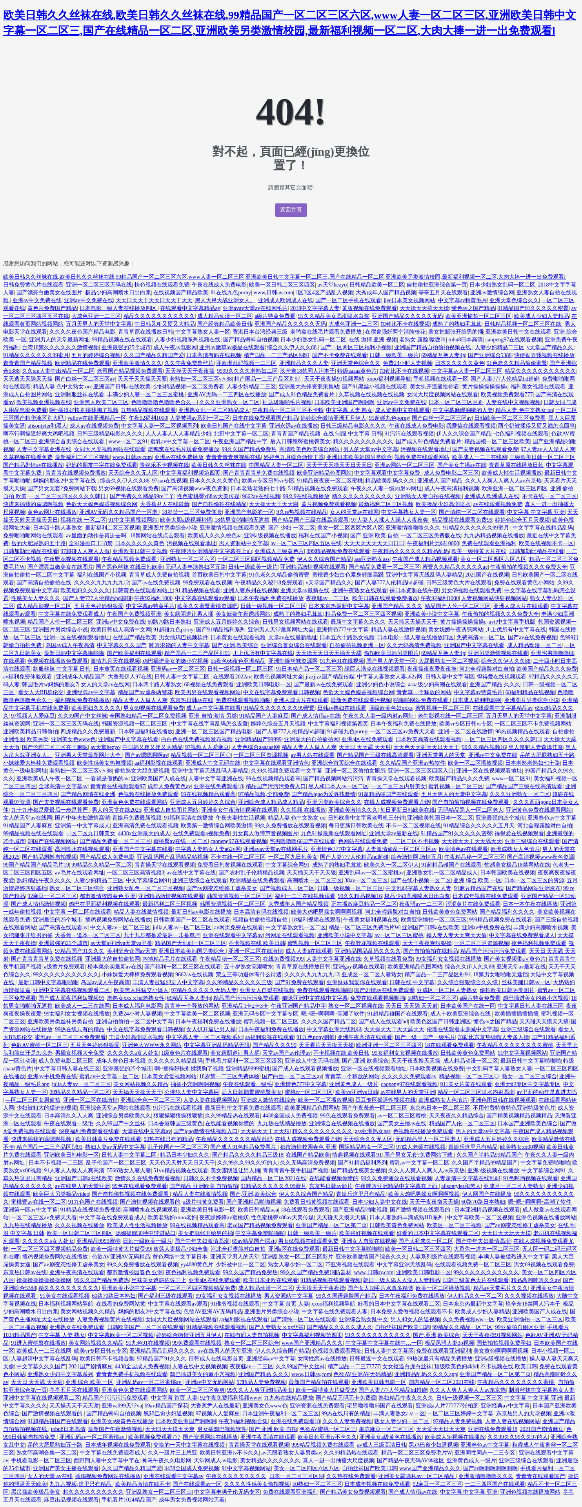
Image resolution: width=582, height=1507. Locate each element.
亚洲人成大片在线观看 (520, 606)
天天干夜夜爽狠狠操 (427, 943)
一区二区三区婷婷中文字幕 (460, 1413)
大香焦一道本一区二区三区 (88, 935)
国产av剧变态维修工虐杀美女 (221, 888)
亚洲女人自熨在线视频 (267, 990)
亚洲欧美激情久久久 (137, 363)
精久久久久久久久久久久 (363, 441)
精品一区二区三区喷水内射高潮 (476, 1092)
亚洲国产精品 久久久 (396, 606)
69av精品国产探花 (254, 1241)
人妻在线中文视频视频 (513, 402)
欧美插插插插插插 (516, 1014)
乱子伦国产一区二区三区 (177, 1147)
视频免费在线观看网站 (422, 457)
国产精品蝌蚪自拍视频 (250, 340)
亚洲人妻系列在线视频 (250, 590)
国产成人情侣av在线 (315, 716)
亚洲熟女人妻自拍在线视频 (428, 496)
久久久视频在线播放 (79, 1225)
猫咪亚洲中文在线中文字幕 (315, 998)
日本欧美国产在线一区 (467, 1006)
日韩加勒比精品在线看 (30, 551)
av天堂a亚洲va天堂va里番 (122, 943)
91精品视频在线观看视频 (330, 1280)
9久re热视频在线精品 (301, 512)
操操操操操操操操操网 (43, 1280)
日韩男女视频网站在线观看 (295, 622)
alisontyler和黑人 (47, 426)
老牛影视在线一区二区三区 (451, 716)
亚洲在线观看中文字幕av (233, 935)
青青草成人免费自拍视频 (159, 575)
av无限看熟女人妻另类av (291, 1453)
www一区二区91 (127, 441)
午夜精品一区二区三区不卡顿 (288, 410)
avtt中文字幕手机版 (512, 622)
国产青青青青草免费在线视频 (259, 473)
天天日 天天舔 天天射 (365, 747)
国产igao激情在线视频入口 (205, 1131)
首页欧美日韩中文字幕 (219, 575)
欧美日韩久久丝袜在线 (218, 465)
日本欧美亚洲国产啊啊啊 (344, 402)
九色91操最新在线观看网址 (334, 833)
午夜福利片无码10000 (433, 543)
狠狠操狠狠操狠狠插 (178, 1116)
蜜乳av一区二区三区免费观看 (70, 1037)
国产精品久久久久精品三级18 (248, 1155)
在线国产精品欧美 (134, 637)
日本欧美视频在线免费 (436, 1069)
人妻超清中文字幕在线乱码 (467, 1178)
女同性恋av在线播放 (322, 1359)
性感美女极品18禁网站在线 (517, 865)
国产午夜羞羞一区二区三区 (374, 1108)
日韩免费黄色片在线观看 (33, 285)
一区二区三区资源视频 (260, 755)
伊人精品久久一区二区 (474, 1296)
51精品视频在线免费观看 (318, 488)
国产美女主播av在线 (461, 465)
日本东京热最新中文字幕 (339, 606)
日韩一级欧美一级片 (394, 355)
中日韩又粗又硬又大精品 (165, 324)
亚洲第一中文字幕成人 (82, 826)
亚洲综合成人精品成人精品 (271, 802)
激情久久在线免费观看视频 (148, 1178)
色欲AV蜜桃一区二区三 (39, 1045)
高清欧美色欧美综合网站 (310, 449)
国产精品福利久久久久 (507, 912)
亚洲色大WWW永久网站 (152, 1045)
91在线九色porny (231, 293)
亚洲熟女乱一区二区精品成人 (214, 410)
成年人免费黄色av (169, 786)
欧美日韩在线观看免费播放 (385, 598)
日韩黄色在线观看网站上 (143, 590)
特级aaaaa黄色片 (357, 371)
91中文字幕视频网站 (133, 520)
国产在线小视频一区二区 (421, 880)
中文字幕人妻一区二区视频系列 (159, 426)
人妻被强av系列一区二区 (200, 418)
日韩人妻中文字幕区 (450, 677)
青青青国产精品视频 (28, 363)
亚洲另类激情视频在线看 (498, 653)
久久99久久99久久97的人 (247, 1163)
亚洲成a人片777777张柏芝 (447, 1406)
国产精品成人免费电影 (107, 857)
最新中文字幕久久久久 (358, 622)
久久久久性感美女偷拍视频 (257, 1484)
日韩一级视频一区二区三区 (273, 606)
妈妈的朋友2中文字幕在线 (65, 481)
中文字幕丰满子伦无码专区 (227, 1492)
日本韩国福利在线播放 (145, 731)
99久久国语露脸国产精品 (346, 1296)
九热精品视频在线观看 (148, 410)
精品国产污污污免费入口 (276, 786)
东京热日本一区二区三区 (440, 1108)
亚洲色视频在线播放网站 (546, 1217)
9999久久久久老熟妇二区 (247, 371)
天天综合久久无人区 (133, 473)
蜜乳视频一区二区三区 (442, 708)
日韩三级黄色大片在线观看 (459, 583)
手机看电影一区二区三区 (41, 1460)
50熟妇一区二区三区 (432, 998)
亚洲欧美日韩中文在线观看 (518, 332)
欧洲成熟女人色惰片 (515, 849)
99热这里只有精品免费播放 (440, 1359)
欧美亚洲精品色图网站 (324, 473)
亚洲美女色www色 (73, 739)
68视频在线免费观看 (209, 684)
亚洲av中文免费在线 (37, 300)
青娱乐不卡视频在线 (164, 465)
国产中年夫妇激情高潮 (82, 818)
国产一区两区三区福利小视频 (356, 347)
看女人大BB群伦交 (41, 692)
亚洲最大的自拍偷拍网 (311, 739)
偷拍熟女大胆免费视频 (142, 771)
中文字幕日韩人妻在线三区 (531, 1006)
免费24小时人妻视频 (407, 363)
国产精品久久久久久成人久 (340, 1327)
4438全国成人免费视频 (290, 1116)
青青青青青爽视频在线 (233, 457)
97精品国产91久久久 (79, 951)
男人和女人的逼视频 (415, 1319)
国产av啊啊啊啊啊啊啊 (490, 1468)
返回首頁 (291, 210)
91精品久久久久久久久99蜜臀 (279, 708)
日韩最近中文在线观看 (376, 1359)
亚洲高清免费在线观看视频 (145, 826)
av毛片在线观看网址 (79, 873)
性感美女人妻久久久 (35, 598)
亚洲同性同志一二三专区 (486, 1453)
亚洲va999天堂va (122, 1406)
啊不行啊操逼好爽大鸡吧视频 (39, 434)
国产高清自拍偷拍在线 (43, 583)
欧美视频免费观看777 (507, 394)
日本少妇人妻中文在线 (379, 1202)
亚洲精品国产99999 (258, 739)
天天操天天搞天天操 (424, 308)
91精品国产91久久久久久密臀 (533, 308)
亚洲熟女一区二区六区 (187, 559)
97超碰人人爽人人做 (85, 551)
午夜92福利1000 (148, 418)
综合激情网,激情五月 (416, 857)
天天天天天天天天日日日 (374, 543)
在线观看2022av (232, 677)
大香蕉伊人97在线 (130, 677)
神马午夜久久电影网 (166, 1460)
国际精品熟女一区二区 (366, 1147)
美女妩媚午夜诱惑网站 (243, 614)
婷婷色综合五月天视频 (522, 520)
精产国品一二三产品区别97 (268, 379)
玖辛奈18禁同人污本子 (307, 371)
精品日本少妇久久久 (184, 1155)
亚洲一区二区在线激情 (465, 731)
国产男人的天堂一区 (391, 661)
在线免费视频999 (283, 959)
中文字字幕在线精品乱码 (543, 528)
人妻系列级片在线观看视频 (443, 1257)
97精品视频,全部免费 (263, 794)
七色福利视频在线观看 (521, 434)
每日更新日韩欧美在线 (407, 810)
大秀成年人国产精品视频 (386, 293)
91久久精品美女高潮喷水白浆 (333, 316)
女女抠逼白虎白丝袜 (407, 1366)
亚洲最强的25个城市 (126, 347)
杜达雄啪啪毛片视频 (287, 402)
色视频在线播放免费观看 (57, 661)
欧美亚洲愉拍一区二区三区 (478, 316)
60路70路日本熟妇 (169, 622)
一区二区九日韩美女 (90, 833)
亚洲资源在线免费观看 (317, 1406)
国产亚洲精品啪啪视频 (253, 1202)
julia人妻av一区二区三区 (182, 927)
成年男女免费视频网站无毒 (192, 1500)
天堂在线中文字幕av (146, 1131)
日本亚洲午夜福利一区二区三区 (280, 1413)
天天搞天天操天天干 (412, 622)
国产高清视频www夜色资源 (194, 488)
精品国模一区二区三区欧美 (497, 441)
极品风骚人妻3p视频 (449, 1343)
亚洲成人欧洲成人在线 (285, 300)
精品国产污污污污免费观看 (493, 951)
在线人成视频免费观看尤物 (397, 802)
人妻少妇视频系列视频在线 (187, 340)
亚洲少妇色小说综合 (381, 684)
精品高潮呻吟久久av (535, 1280)
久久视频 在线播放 (303, 810)
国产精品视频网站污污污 (333, 779)
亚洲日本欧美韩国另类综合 (359, 457)
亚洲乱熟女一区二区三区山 (159, 1492)
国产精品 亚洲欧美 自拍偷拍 (203, 1186)
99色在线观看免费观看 (347, 1116)
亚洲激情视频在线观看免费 (233, 528)
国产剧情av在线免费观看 (384, 990)
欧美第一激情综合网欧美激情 (216, 826)
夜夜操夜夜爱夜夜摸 (432, 669)
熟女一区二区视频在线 (355, 1006)
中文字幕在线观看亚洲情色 (276, 763)
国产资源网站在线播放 (210, 1437)
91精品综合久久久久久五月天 (479, 826)
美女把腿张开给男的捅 (455, 332)
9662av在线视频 (261, 496)
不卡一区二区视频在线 (413, 826)
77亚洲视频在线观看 (350, 1265)
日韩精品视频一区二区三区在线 (523, 324)
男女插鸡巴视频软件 (183, 637)
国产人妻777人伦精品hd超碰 (505, 379)
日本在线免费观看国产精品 (265, 418)
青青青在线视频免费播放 (75, 473)
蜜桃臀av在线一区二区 (180, 841)
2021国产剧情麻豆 (91, 1366)
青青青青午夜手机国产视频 (296, 1170)
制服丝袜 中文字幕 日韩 (62, 669)
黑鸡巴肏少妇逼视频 (168, 1413)
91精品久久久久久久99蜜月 (36, 355)
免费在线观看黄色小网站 (524, 583)
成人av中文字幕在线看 (213, 708)
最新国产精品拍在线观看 (319, 1382)
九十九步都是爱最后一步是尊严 (50, 810)
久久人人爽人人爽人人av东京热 (503, 481)
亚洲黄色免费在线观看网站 (134, 802)
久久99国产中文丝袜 (82, 716)
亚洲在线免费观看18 (218, 786)
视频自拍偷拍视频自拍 (261, 920)
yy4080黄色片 (196, 1265)
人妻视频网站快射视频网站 (494, 598)
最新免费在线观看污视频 (361, 700)
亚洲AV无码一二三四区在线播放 (226, 394)
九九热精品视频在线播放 (494, 536)
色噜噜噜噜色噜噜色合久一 (164, 402)
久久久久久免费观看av (409, 1076)
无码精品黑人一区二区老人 (471, 810)
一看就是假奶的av (107, 779)
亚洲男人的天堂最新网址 (59, 340)
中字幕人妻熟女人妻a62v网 (389, 677)
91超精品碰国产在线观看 (388, 794)
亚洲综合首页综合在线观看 (72, 441)
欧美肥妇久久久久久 (85, 590)
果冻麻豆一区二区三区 (386, 1429)
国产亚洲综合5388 (490, 355)
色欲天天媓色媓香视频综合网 (101, 504)
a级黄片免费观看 (64, 967)
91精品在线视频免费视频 (90, 1210)
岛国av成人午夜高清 (70, 645)
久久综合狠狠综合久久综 (468, 982)
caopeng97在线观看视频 (514, 340)
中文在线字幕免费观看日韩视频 (281, 692)
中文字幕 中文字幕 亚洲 (536, 512)
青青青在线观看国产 (540, 1476)
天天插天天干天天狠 (311, 873)
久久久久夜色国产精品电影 (82, 332)
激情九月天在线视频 (115, 661)
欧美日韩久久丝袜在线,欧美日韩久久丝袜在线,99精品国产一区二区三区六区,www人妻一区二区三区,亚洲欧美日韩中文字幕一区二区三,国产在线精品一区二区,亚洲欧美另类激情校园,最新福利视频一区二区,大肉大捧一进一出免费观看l (284, 277)
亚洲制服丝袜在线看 (79, 394)
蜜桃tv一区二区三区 (309, 1092)
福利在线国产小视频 (323, 536)
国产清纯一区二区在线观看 (472, 512)
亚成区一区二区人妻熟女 (372, 974)
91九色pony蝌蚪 (315, 1037)
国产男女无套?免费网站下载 (61, 488)
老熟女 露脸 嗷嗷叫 (422, 340)
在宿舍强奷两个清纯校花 (395, 332)
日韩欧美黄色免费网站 (449, 912)
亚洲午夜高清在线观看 (364, 1037)
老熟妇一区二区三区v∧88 (200, 379)
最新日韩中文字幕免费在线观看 (243, 1108)
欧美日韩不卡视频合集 (107, 1359)
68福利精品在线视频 (530, 692)
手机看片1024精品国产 (129, 1500)
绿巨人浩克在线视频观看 (374, 669)
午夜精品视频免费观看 (130, 559)
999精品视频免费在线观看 (338, 551)
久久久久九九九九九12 (101, 583)
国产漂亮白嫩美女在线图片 (49, 293)
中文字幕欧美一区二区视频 (197, 1014)
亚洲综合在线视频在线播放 (342, 1123)
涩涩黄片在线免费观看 (473, 904)
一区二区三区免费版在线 (431, 536)
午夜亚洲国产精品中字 (240, 441)
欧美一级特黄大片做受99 (121, 1249)
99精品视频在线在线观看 (122, 340)
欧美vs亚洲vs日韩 (356, 1092)
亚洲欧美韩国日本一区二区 (440, 818)
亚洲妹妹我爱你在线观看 (357, 982)
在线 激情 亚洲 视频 (373, 340)
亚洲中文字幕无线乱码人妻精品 (424, 575)
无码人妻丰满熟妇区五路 (196, 567)
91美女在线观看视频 (64, 1296)
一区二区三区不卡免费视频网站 (533, 724)
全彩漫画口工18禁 (91, 543)
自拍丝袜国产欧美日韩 (402, 1327)
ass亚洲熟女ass (371, 559)
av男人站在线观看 (313, 755)
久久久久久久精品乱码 (175, 1061)
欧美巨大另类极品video (61, 1194)
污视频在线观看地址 (425, 449)
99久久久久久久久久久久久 (66, 974)
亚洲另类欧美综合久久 (334, 802)
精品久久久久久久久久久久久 (159, 316)
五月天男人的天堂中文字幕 (99, 324)
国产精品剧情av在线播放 (33, 465)
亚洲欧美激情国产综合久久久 (371, 1257)
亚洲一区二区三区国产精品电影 (214, 731)
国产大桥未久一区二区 (425, 1241)
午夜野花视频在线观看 (71, 559)
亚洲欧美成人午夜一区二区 (49, 779)
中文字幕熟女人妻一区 (202, 332)
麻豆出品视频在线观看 (71, 1500)
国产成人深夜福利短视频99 (71, 998)
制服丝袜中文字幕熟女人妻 (542, 1390)
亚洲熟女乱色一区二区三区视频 (145, 888)
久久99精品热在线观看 (232, 1116)
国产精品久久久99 (274, 1045)
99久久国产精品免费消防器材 (315, 1272)
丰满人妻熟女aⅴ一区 (399, 1413)
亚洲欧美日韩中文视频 (140, 551)
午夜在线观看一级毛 (247, 1084)
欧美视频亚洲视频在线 (43, 402)
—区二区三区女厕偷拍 (32, 1100)
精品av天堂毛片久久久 (500, 1288)
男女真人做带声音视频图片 (265, 833)
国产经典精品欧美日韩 (224, 324)
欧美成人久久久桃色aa (214, 536)
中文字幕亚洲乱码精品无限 (217, 1045)
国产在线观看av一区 (197, 1484)
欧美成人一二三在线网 (479, 457)
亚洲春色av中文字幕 (552, 818)
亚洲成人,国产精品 (440, 481)
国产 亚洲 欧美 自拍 (374, 536)
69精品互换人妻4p (443, 355)
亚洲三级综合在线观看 (532, 841)
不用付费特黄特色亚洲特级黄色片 (514, 1108)
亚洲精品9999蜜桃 (248, 1069)
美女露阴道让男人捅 (188, 614)
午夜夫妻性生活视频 (240, 818)
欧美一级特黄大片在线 (478, 551)
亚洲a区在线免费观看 (367, 739)
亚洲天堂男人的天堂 (441, 755)
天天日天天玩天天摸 (506, 1233)
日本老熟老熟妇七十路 (258, 488)
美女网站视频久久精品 (140, 1084)
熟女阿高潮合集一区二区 (46, 1453)
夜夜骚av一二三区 (327, 598)
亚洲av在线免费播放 (179, 457)
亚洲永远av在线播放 (293, 426)
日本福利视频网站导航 (65, 1304)
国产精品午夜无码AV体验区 (410, 1460)
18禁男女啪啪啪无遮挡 (242, 520)
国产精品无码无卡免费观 (346, 1398)
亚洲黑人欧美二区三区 (101, 402)
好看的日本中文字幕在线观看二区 (437, 1233)
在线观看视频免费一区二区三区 (473, 1265)
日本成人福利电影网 (477, 700)
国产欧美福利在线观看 (134, 653)
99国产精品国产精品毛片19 (36, 865)
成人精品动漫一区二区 (224, 316)
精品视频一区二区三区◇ (201, 755)
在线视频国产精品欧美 (180, 293)
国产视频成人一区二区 (287, 888)
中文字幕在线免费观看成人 (71, 614)
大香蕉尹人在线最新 (164, 504)
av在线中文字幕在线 (191, 873)
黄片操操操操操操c (485, 387)
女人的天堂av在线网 (354, 512)
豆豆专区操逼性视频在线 (385, 1100)
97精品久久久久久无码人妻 (204, 990)
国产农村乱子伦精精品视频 (251, 873)
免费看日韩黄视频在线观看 (230, 865)
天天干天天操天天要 (142, 379)
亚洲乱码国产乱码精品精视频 (172, 857)
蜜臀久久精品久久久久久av (455, 567)
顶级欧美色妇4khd (456, 1366)
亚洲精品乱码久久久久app (425, 1374)
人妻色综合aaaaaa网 (255, 747)
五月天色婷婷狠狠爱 (99, 606)
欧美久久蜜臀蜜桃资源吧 (207, 606)
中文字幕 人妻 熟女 (349, 410)
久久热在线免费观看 (351, 1476)
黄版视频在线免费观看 (369, 308)
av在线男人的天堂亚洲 (407, 1092)
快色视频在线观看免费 (162, 285)
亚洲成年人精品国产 (80, 677)
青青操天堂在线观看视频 (396, 779)
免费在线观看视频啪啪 (243, 700)
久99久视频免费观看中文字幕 (286, 771)
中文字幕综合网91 (287, 865)
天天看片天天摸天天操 (326, 1045)
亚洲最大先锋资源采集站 (309, 387)
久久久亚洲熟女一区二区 (229, 402)
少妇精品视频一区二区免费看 (188, 387)
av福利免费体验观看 (28, 677)
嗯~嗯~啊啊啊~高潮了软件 (333, 1014)
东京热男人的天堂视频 (523, 1413)
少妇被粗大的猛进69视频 (46, 1108)
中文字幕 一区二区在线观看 (77, 912)
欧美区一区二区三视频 (454, 1225)
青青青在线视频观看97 (117, 786)
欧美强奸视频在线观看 (366, 1233)
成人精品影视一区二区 (43, 606)
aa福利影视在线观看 (159, 763)
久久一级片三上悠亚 (172, 1453)
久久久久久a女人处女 (133, 1053)
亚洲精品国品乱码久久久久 (368, 951)
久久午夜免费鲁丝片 (189, 363)
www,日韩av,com (273, 293)
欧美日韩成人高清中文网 (121, 630)
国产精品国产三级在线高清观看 (310, 520)
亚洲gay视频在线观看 (359, 967)
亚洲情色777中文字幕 (342, 630)
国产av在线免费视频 (155, 583)
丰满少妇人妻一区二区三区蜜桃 (146, 394)
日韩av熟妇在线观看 (341, 708)
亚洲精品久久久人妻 (304, 363)
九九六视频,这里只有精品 (81, 1484)
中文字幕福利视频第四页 (190, 473)
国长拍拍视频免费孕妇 (504, 1343)
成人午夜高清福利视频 (451, 488)
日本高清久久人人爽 (68, 1116)
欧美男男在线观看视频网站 (208, 692)
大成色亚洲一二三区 (96, 316)
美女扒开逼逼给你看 (434, 387)
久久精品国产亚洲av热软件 (412, 763)
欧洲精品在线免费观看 (82, 363)
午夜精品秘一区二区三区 (474, 857)
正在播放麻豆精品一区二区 (364, 904)
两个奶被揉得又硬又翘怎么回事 (536, 426)
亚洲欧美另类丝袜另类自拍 (60, 1022)
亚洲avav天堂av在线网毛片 (255, 308)
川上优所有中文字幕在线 (516, 630)
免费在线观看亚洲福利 (489, 543)
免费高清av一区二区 (481, 637)
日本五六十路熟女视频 (347, 637)
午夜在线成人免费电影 (219, 285)
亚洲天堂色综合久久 (514, 300)
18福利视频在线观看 (316, 920)
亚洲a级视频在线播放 (270, 536)
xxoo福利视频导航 (389, 379)
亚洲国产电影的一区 (249, 512)
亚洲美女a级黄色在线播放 (122, 1421)
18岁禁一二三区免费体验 (192, 512)
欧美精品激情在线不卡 (142, 1484)
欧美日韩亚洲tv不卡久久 (327, 1437)
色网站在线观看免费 (362, 841)
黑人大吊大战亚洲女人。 (225, 300)
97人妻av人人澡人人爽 (548, 449)
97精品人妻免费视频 (261, 1382)
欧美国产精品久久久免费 (547, 669)
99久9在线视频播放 (306, 496)
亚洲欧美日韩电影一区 (263, 684)
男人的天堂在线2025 (116, 810)
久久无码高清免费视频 (414, 645)
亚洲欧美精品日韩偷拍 (30, 731)
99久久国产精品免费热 (249, 449)
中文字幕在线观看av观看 (205, 598)
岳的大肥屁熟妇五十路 (38, 543)
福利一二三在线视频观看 (305, 896)
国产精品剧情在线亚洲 (87, 794)
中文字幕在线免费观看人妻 (334, 1312)
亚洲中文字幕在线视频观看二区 (72, 990)
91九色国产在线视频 (93, 1202)
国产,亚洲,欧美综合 (235, 645)
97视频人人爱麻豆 (33, 716)
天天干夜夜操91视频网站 (334, 379)
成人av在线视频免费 (94, 426)
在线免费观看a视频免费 (201, 833)
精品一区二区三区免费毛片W (364, 927)
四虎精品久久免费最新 (87, 731)
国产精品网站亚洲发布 (533, 888)
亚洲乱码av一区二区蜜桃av (371, 873)
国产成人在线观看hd (383, 1022)
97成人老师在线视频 (421, 1147)
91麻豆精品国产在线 (478, 888)
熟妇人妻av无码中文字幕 (115, 1147)
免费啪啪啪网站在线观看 (33, 536)
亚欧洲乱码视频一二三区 (246, 363)
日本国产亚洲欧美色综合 (527, 1123)
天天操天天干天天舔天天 (472, 841)
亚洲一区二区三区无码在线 (99, 285)
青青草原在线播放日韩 (145, 332)
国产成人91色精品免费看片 (302, 394)
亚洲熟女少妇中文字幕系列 (60, 1374)
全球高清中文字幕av (62, 786)
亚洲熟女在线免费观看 (76, 1327)
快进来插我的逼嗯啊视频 (33, 504)
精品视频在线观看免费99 (462, 520)
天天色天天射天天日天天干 (426, 747)
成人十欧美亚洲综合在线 (461, 1014)
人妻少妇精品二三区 (499, 347)
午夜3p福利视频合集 (243, 1421)
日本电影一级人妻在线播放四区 (119, 308)
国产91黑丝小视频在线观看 (374, 387)
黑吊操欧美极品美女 (35, 1492)
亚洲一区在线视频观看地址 (77, 637)
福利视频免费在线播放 (82, 700)
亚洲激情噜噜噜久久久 (413, 528)
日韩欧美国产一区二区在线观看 (191, 920)
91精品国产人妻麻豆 (264, 716)
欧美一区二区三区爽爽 (197, 1390)
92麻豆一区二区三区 (52, 896)
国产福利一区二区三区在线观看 (182, 967)
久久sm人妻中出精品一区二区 (58, 371)
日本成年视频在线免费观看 (485, 896)
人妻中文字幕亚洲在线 (43, 449)
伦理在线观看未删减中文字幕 (462, 1029)
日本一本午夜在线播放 (530, 904)
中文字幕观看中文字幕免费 (388, 473)
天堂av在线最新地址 (292, 637)
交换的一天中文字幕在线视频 (189, 1445)
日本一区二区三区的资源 (534, 880)
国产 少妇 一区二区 (291, 528)
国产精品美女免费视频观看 (353, 1492)
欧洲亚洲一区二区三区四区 (514, 488)
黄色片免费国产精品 (52, 308)
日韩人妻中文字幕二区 (183, 677)
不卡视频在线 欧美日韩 (257, 943)
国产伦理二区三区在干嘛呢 (55, 747)
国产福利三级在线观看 (165, 1296)
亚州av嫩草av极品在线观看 (231, 347)
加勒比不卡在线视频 (405, 324)
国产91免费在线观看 (299, 982)
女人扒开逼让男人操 (211, 1029)
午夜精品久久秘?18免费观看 (269, 583)
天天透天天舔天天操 (28, 379)
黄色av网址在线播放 (51, 512)
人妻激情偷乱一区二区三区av (401, 849)
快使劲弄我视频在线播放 (544, 355)
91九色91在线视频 (342, 661)
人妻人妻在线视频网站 (210, 1100)
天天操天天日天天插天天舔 (329, 653)
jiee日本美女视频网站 (409, 300)
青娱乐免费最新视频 (137, 818)
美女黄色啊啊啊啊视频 (500, 1351)
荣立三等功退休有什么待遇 (249, 974)
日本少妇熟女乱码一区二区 (502, 285)
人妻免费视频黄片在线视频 (110, 1319)
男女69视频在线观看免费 (128, 488)
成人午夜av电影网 (175, 347)
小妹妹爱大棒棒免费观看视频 (39, 763)
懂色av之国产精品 (473, 308)
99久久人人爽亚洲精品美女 (260, 1390)
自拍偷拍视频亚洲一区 (356, 645)
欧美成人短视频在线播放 (455, 1437)
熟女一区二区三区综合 (76, 888)
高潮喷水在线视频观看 (82, 849)
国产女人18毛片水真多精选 (380, 1288)
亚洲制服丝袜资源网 (293, 661)
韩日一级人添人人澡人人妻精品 (401, 1280)
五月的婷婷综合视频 (96, 355)
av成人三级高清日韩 (381, 1445)
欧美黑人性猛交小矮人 (141, 990)
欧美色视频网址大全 (278, 677)
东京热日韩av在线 (191, 700)
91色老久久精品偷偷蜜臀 (517, 363)
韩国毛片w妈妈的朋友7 (50, 684)
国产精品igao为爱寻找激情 (323, 794)
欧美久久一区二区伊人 (391, 865)
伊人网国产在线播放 (486, 1194)
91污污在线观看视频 (409, 434)
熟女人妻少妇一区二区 (295, 1265)
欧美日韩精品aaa (258, 1210)
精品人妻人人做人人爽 (140, 700)
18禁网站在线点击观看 (157, 536)
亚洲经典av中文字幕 (90, 692)
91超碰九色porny (389, 418)
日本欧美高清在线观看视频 (429, 739)
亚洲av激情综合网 (492, 293)
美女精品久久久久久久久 (270, 1460)
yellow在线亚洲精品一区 (96, 418)
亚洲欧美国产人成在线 (158, 779)
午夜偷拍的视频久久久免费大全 (528, 567)
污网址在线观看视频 (290, 935)
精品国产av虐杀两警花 (145, 692)
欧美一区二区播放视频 (475, 763)
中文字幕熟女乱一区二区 (296, 927)
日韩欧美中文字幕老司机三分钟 (366, 818)
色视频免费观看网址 (337, 1351)
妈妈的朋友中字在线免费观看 (101, 465)
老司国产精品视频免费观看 (130, 371)
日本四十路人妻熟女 (57, 528)
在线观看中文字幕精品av (190, 308)
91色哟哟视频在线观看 (530, 1178)
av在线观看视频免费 (497, 504)
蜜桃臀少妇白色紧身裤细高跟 (348, 575)
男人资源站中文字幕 (243, 543)
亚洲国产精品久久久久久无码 (407, 316)
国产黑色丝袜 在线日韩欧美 (129, 567)
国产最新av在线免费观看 (323, 684)
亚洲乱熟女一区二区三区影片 (297, 1257)
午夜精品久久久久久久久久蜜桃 (515, 1045)
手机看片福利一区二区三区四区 (243, 1061)
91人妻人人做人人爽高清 (74, 1170)
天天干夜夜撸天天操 (415, 1061)
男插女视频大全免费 (79, 1053)
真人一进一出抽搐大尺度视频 (338, 1460)
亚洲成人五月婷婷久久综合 (227, 622)
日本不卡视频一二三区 (56, 1163)
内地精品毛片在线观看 (169, 959)
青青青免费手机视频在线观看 (131, 1374)
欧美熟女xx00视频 (522, 1147)
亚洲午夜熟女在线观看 (359, 590)
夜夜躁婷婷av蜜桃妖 (223, 1217)
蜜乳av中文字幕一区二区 (180, 441)
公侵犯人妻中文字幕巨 (191, 1092)
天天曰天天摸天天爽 (170, 1429)
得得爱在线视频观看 (501, 677)
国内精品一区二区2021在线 (273, 1178)
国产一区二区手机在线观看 (348, 300)
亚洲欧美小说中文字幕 (431, 614)
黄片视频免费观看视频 (328, 504)
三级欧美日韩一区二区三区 (542, 457)
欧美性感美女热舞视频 (104, 763)
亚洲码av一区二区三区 (178, 669)
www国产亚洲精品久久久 (312, 1343)
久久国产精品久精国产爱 (154, 355)
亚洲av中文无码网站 (209, 1382)
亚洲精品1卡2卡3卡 (245, 1006)
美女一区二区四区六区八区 (350, 528)
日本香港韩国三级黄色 (175, 1123)
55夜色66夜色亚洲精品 (238, 661)
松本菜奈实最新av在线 (114, 967)
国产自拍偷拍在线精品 (219, 504)
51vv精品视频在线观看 (180, 1170)
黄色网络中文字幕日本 (180, 1257)
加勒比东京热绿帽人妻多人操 (493, 1037)
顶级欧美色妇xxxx (391, 708)
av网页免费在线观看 (238, 927)
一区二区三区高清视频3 (135, 873)
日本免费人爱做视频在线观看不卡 (411, 1312)
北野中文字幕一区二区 (241, 434)
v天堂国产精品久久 (550, 347)
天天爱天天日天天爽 (441, 1429)
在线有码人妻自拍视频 (251, 1335)
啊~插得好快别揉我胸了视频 (83, 410)
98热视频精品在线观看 (522, 731)
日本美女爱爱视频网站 (169, 1076)
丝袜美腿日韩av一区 (526, 982)
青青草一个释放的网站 (423, 692)
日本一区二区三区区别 (456, 402)
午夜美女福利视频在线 (370, 920)
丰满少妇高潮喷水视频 (540, 927)
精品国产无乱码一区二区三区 (190, 943)
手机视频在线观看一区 (440, 379)
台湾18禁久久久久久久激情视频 (60, 347)
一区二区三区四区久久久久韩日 (68, 496)
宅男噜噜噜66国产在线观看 (302, 841)
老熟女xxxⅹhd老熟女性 (136, 998)
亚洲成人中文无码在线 (213, 763)
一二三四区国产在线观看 (495, 1484)
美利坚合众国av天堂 (131, 951)
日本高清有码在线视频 (213, 355)
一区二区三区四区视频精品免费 (256, 559)
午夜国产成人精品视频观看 (425, 559)
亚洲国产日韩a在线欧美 (122, 387)
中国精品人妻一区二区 (276, 465)
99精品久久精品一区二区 (101, 865)
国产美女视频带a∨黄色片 (515, 959)
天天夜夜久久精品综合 (456, 1116)
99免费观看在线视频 (207, 583)
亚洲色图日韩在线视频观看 (503, 1100)
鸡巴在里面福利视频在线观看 (104, 904)
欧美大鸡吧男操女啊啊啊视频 (326, 912)
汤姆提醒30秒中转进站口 (145, 1233)
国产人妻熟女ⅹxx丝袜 (276, 1327)
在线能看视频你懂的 (230, 1123)
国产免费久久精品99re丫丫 (142, 496)
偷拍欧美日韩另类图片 (391, 653)
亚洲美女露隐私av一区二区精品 (417, 1476)
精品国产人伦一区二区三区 (458, 606)
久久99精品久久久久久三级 (239, 982)
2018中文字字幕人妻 (315, 308)
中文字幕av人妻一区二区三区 (466, 371)
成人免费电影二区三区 (451, 473)
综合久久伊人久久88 (292, 347)
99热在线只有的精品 (79, 1029)
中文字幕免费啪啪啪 (545, 1163)
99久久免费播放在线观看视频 (290, 826)
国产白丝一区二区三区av (85, 379)
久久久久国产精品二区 (328, 1022)
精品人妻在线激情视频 (398, 630)
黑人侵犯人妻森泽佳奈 (535, 747)
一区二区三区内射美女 (398, 786)
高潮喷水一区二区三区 (314, 880)
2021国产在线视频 (487, 575)
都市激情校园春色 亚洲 (108, 896)
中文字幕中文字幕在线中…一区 (384, 1343)
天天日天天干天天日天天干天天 (154, 300)
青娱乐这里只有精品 (473, 1147)
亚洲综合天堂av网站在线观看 (115, 1108)
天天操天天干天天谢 (273, 504)
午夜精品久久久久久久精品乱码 (410, 551)
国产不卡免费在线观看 (339, 355)
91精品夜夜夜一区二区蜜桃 (330, 481)
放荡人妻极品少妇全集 (180, 1249)
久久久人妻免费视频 (347, 1421)
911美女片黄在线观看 (466, 1084)
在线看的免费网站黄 (121, 1304)
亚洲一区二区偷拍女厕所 (355, 771)
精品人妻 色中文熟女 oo (62, 387)
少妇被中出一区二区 (240, 1265)
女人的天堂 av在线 (50, 1476)
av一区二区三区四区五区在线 (306, 543)
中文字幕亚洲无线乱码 (334, 1029)
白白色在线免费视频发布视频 (197, 739)
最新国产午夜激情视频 (115, 1429)
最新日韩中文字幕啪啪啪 (74, 653)
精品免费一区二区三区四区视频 (363, 614)
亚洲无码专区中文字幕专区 (265, 1014)
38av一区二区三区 (366, 880)
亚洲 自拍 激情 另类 (213, 716)
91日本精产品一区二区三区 (309, 669)
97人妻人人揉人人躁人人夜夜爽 (390, 520)
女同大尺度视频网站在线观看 (442, 394)
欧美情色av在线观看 (463, 849)
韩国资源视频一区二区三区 (135, 724)
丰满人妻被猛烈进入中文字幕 (168, 982)
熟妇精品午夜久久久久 (43, 880)
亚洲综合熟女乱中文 (363, 1319)
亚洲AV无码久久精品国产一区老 (119, 512)
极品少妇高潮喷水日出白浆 (118, 293)
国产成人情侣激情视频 (38, 904)
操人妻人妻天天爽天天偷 (456, 935)
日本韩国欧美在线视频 (507, 873)
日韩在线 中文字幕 (412, 982)
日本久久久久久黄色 (459, 363)
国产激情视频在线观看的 (150, 1202)
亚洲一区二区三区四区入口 (421, 771)
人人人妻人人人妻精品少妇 (178, 434)
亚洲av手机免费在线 (486, 927)
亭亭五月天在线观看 (443, 293)
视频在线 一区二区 (83, 520)
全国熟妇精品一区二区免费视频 (147, 716)
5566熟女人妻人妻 (129, 1170)
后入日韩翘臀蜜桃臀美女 (300, 441)
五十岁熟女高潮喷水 (248, 967)
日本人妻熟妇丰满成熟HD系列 (407, 1217)
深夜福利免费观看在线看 (89, 1131)
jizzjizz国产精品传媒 (330, 677)
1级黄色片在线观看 (184, 1053)
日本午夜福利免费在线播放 (271, 598)
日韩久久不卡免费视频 (210, 1178)
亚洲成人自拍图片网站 (171, 810)
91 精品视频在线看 (198, 590)
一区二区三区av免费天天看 (402, 731)
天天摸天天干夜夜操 (190, 371)
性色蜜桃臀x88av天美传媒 (208, 496)
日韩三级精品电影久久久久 (353, 426)
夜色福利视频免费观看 (538, 943)
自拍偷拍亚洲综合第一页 (437, 285)
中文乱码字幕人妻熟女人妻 (418, 888)
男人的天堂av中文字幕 (370, 449)
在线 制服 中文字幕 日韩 (352, 434)
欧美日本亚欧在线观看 (270, 1280)
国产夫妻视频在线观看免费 (485, 449)
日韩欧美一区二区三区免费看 (510, 418)
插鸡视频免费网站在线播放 (118, 920)
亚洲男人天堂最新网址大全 (281, 630)
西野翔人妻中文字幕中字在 (107, 1460)
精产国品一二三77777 (353, 1366)
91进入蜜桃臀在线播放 (38, 1343)
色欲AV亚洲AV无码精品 (121, 1257)
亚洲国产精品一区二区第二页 (331, 1225)
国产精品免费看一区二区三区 (384, 567)
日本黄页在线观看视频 (238, 637)
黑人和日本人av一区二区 (338, 786)
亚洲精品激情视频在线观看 (313, 567)
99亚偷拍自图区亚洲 (520, 1327)
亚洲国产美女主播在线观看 (66, 1468)
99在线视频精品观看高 (273, 779)
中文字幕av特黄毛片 (462, 300)
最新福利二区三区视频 (82, 457)
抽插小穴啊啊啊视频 (195, 1084)
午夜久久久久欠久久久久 (236, 1476)
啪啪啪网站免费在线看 (421, 700)
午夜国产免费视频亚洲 (134, 614)
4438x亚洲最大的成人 (144, 833)
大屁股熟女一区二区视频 (448, 661)
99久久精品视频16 (484, 747)
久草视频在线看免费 (28, 457)
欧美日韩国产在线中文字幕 (234, 426)
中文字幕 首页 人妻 (285, 1304)
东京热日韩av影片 (331, 1186)
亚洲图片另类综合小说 (169, 528)
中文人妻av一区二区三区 (120, 927)
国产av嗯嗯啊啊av (146, 755)
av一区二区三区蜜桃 (399, 935)
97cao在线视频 (169, 481)
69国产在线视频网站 (52, 841)
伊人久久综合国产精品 (463, 434)
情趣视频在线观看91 (357, 1155)
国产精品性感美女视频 (358, 1170)
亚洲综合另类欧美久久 (123, 1116)
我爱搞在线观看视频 (471, 426)
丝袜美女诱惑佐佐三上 (158, 1280)
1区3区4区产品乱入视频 (324, 293)
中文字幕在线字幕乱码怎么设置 (209, 724)
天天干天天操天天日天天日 (339, 465)
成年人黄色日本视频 (121, 1061)
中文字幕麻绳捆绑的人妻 (463, 410)
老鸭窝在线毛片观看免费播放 (326, 332)
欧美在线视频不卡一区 (546, 543)
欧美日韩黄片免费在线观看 (108, 1139)
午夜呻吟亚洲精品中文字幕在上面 (211, 551)
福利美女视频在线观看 (538, 387)
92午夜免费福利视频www (230, 1398)
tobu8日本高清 (466, 340)
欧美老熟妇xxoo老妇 (172, 1217)
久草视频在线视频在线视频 (371, 394)
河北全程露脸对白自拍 (486, 669)
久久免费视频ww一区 (469, 1319)
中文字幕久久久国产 (121, 645)
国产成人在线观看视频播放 (305, 1069)
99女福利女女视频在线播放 (449, 959)
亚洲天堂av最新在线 (304, 590)
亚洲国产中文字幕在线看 (474, 645)
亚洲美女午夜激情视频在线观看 (239, 810)
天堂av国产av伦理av (286, 1053)
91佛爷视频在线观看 (235, 1304)
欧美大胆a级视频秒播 (186, 520)
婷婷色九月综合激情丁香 (294, 457)
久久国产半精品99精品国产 (489, 1155)
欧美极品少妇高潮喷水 (443, 504)
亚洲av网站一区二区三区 (405, 465)
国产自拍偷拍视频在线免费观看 (471, 802)
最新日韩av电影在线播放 (201, 912)
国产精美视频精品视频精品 (519, 1116)
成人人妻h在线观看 (309, 951)
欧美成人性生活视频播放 (512, 473)
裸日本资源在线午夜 (414, 590)
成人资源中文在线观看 (402, 410)
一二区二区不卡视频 (414, 841)
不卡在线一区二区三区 (549, 496)
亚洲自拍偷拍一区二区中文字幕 (134, 1022)
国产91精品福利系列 (221, 630)
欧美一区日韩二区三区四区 (282, 285)
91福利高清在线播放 (188, 818)
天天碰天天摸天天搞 (544, 1022)
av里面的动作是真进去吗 (96, 536)
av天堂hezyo (332, 285)
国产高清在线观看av (62, 927)
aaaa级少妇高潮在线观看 (437, 684)
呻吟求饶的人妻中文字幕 (179, 645)
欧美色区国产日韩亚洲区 (440, 1022)
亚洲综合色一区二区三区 (150, 1100)
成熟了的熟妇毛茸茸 (457, 324)
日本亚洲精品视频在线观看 (487, 1210)
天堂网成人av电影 (215, 1460)
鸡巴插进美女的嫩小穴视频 (175, 661)
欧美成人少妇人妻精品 (541, 316)
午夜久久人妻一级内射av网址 (386, 488)
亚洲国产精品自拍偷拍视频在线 (433, 347)
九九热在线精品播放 (282, 1123)
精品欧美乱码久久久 (390, 481)
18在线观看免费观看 (449, 1045)
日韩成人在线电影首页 (216, 1359)
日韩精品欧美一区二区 (376, 285)
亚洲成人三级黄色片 (279, 551)
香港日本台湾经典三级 (260, 332)
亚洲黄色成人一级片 (353, 1084)
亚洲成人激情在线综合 (268, 1100)
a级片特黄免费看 (275, 316)
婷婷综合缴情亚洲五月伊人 (333, 418)
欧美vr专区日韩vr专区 (268, 481)
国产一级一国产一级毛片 (425, 1037)
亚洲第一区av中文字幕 (30, 1210)
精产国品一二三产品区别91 (276, 355)
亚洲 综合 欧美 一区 (477, 880)
